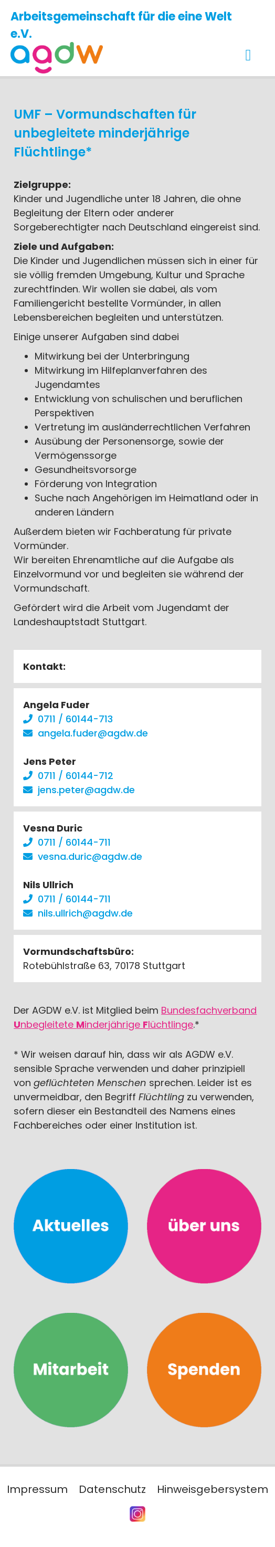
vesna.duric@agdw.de (90, 856)
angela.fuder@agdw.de (93, 733)
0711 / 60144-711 (74, 842)
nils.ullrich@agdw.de (85, 913)
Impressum (37, 1489)
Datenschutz (112, 1489)
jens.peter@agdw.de (86, 789)
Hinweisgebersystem (212, 1489)
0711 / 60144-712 (75, 775)
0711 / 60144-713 (75, 718)
